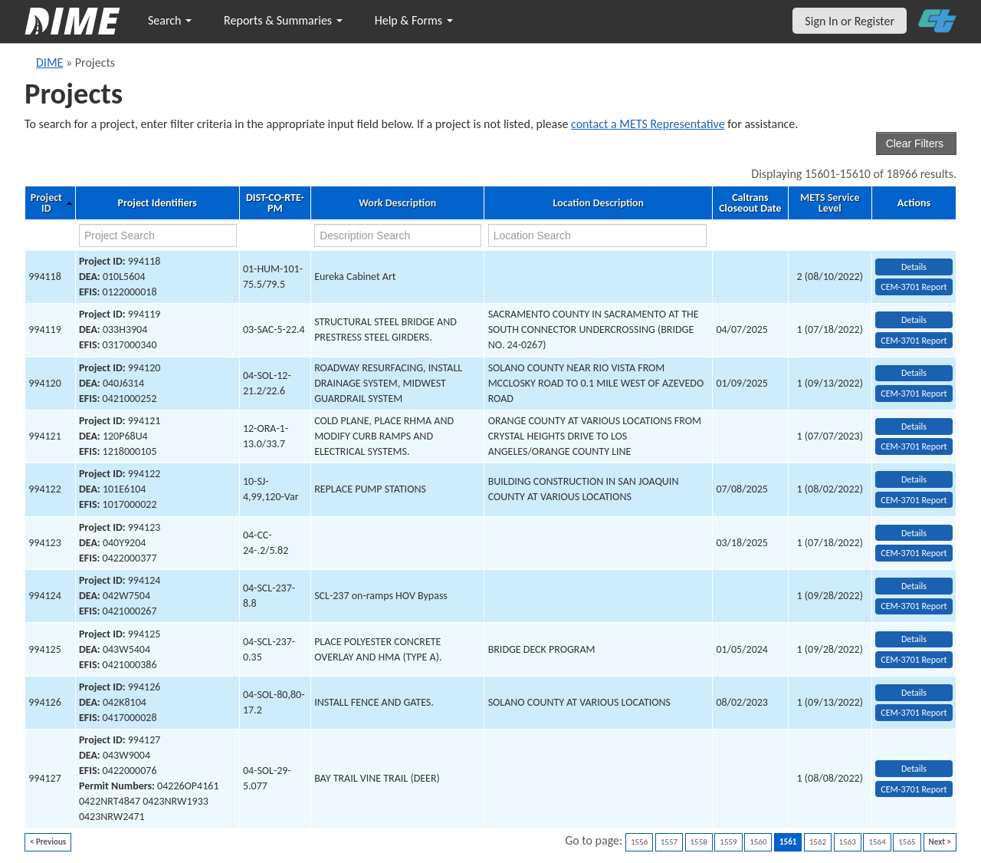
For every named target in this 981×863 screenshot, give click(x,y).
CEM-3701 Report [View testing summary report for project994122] (914, 500)
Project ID (46, 203)
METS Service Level (829, 203)
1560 (758, 842)
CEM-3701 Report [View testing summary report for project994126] (914, 712)
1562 (817, 842)
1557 (669, 842)
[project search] (158, 235)
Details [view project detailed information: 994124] (914, 586)
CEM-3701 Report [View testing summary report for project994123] (914, 553)
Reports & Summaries (283, 20)
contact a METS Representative (648, 124)
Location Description (599, 203)
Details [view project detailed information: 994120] (914, 372)
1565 (906, 842)
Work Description (397, 203)
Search (170, 20)
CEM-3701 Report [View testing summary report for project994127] (914, 789)
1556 (639, 842)
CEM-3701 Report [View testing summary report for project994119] (914, 340)
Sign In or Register (849, 21)
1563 (847, 842)
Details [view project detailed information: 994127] (914, 768)
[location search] (597, 235)
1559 (728, 842)
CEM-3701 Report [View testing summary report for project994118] (914, 287)
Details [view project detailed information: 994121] (914, 426)
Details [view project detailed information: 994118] (914, 267)
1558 (699, 842)
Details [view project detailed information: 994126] (914, 692)
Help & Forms (414, 20)
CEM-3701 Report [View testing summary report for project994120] (914, 393)
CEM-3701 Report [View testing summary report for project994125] (914, 659)
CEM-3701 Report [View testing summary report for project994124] (914, 606)
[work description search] (397, 235)
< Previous (48, 842)
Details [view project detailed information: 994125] (914, 639)
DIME (49, 62)
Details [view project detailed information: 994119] (914, 320)
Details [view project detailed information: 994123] (914, 533)
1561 (787, 842)
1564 (876, 842)
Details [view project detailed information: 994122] (914, 479)
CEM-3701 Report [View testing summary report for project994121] (914, 446)
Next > (940, 842)
